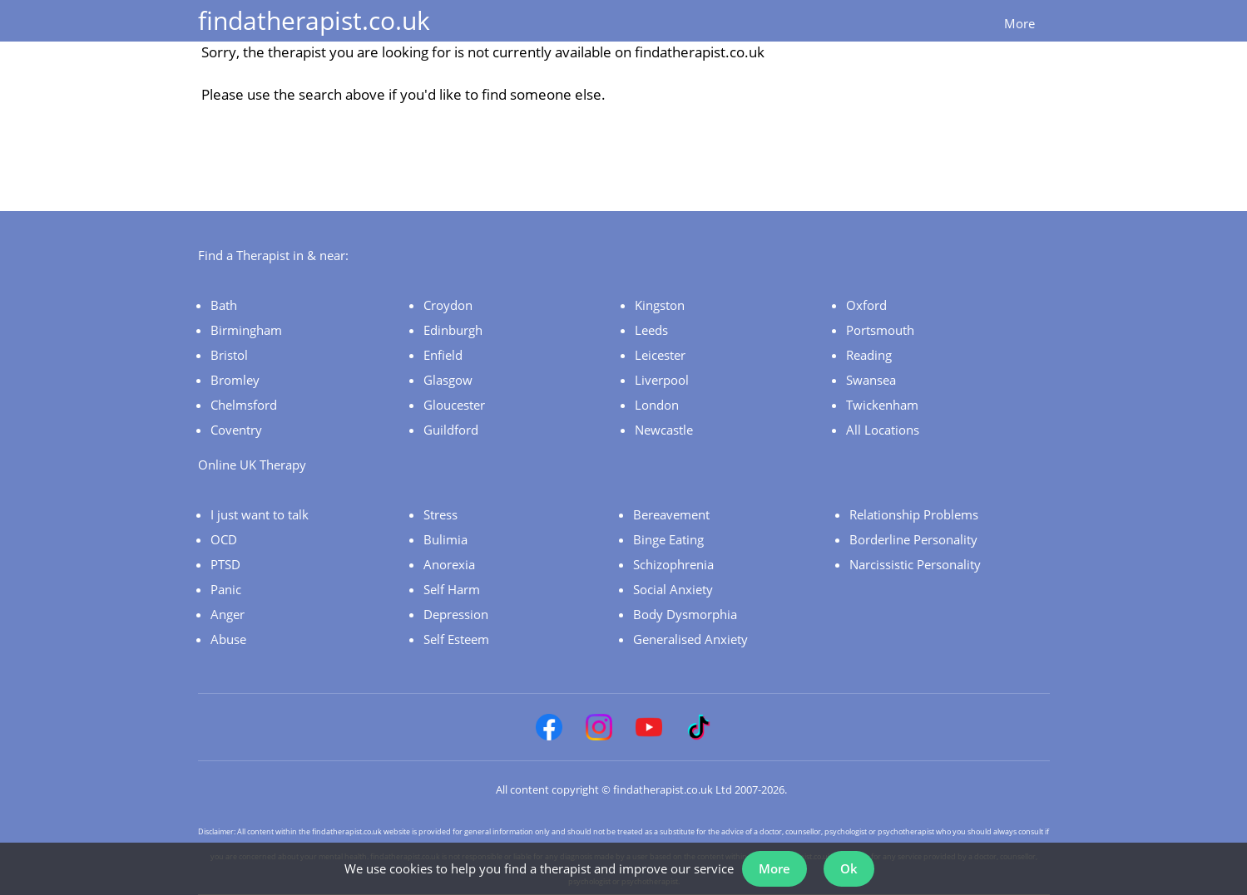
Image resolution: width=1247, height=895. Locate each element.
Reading (869, 355)
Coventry (236, 429)
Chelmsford (243, 404)
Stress (440, 514)
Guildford (450, 429)
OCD (223, 539)
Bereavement (671, 514)
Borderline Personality (913, 539)
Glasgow (448, 379)
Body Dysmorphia (685, 614)
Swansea (871, 379)
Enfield (443, 355)
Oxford (866, 305)
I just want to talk (259, 514)
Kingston (660, 305)
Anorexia (449, 564)
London (657, 404)
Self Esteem (456, 639)
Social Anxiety (673, 589)
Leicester (660, 355)
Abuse (228, 639)
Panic (225, 589)
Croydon (448, 305)
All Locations (882, 429)
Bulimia (445, 539)
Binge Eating (668, 539)
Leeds (651, 330)
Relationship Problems (913, 514)
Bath (223, 305)
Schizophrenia (673, 564)
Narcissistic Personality (915, 564)
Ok (849, 868)
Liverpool (662, 379)
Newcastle (664, 429)
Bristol (229, 355)
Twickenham (882, 404)
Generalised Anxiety (690, 639)
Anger (227, 614)
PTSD (225, 564)
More (1019, 23)
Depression (455, 614)
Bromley (235, 379)
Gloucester (454, 404)
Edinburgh (452, 330)
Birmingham (246, 330)
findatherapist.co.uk (314, 20)
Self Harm (451, 589)
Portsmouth (880, 330)
